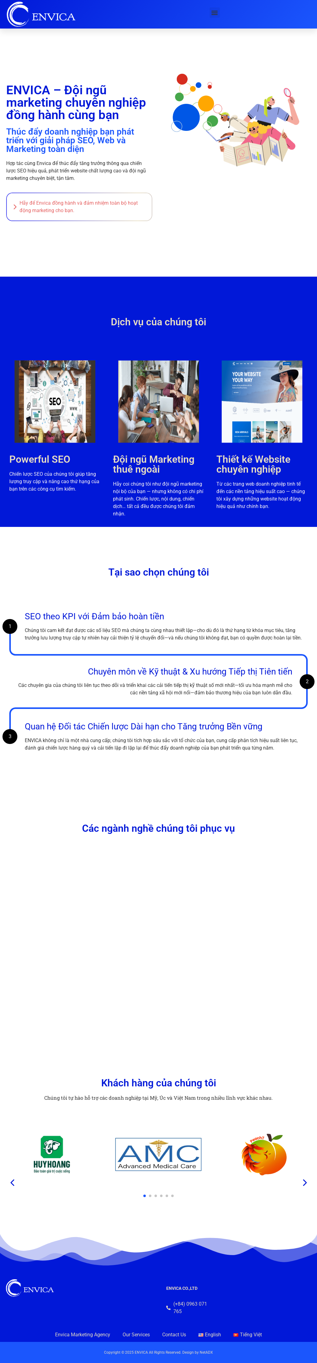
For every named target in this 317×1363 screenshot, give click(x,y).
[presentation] (12, 1182)
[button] (215, 12)
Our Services (136, 1335)
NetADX (206, 1352)
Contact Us (174, 1335)
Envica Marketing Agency (82, 1335)
